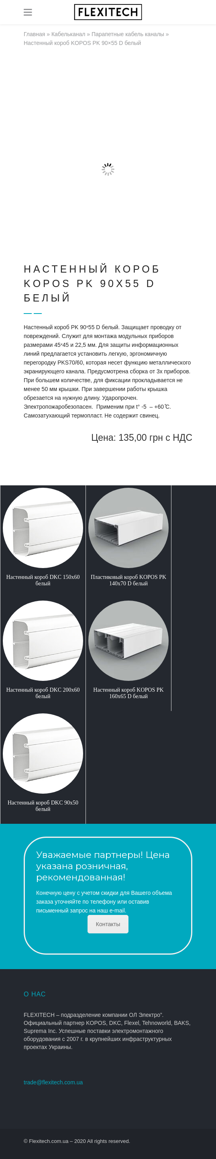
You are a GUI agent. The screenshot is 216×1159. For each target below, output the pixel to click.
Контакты (108, 924)
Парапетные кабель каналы (128, 34)
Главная (34, 34)
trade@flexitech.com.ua (53, 1082)
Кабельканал (68, 34)
